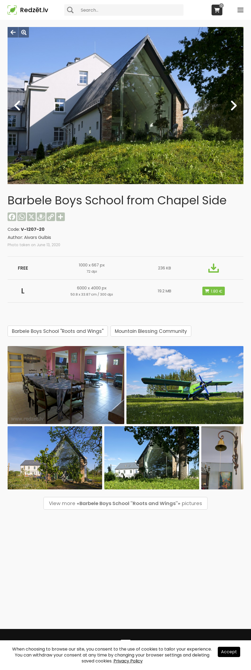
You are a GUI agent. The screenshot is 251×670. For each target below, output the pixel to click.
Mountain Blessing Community (151, 331)
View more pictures (125, 503)
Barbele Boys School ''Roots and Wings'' (57, 331)
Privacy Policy (128, 661)
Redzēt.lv (34, 10)
